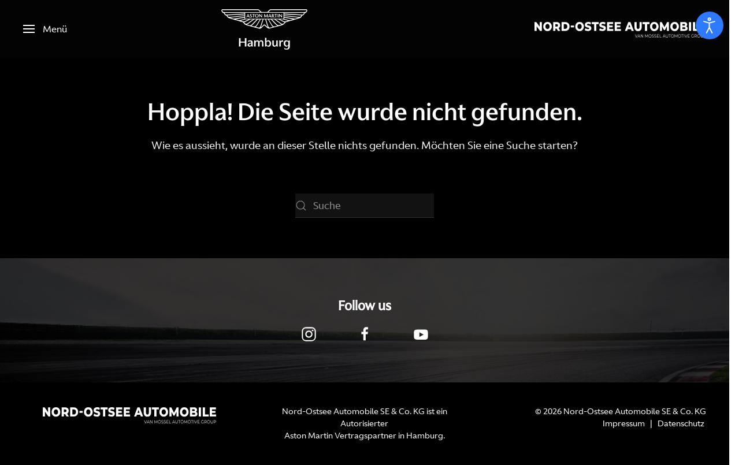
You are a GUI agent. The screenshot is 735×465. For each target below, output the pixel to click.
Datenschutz (681, 423)
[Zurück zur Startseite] (264, 29)
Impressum (624, 423)
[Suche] (364, 206)
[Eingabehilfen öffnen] (709, 25)
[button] (45, 28)
